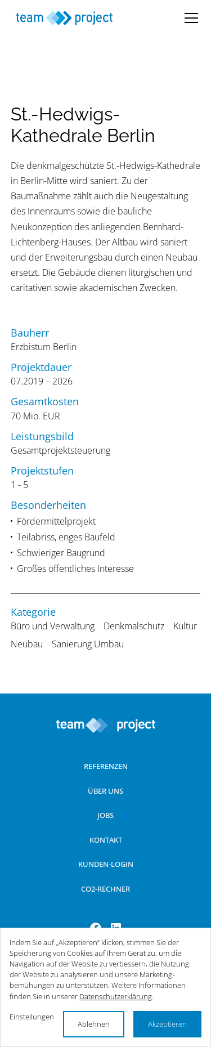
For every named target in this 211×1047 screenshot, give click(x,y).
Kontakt (105, 840)
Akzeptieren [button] (167, 1024)
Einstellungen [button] (32, 1017)
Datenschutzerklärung (115, 996)
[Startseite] (65, 18)
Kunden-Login (105, 864)
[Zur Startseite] (105, 725)
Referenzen (106, 766)
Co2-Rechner (105, 889)
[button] (189, 18)
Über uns (105, 791)
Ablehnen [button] (94, 1024)
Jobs (105, 815)
